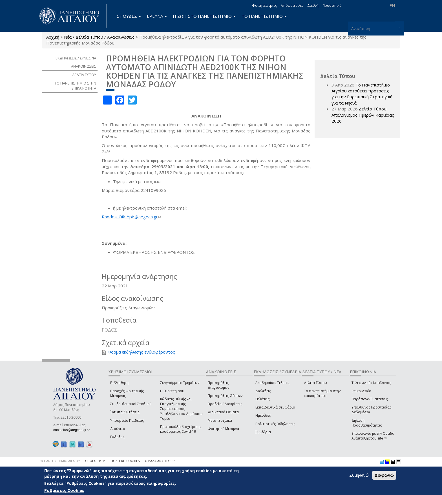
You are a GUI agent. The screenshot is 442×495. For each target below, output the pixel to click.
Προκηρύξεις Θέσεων (225, 395)
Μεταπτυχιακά (220, 420)
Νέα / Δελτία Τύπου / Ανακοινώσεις (99, 37)
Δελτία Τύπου (315, 382)
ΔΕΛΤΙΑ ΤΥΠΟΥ (84, 74)
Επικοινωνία (361, 391)
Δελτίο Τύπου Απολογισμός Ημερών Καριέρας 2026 (363, 115)
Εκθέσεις (262, 399)
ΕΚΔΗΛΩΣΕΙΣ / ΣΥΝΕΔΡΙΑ (76, 58)
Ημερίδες (263, 415)
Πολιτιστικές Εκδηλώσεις (275, 423)
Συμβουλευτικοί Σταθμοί (130, 403)
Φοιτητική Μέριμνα (223, 428)
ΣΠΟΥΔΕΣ (129, 16)
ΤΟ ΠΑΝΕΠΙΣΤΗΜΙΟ (264, 16)
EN (392, 5)
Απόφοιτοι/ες (292, 5)
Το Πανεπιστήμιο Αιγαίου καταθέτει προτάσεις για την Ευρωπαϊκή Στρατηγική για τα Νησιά (362, 94)
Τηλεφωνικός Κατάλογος (371, 382)
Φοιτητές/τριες (264, 5)
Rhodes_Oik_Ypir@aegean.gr (131, 216)
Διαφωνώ (384, 475)
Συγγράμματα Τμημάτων (179, 382)
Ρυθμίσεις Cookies (64, 490)
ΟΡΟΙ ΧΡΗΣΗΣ (95, 461)
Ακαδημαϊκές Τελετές (272, 382)
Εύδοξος (117, 436)
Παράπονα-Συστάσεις (370, 399)
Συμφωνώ (359, 475)
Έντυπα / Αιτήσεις (124, 412)
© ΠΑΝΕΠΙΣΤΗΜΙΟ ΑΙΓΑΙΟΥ (60, 461)
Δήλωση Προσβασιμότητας (367, 423)
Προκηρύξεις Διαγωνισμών (218, 385)
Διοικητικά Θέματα (223, 412)
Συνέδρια (263, 432)
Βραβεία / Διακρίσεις (225, 403)
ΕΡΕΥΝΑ (157, 16)
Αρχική (52, 37)
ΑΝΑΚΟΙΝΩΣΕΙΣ (83, 66)
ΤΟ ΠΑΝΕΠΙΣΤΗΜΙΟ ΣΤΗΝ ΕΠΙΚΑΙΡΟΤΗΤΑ (75, 86)
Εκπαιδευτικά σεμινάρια (275, 407)
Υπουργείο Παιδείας (127, 420)
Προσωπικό (332, 5)
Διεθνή (313, 5)
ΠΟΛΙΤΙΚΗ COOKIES (125, 461)
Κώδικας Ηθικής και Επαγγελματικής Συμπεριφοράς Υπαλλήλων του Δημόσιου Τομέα (181, 409)
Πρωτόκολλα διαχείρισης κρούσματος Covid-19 (180, 429)
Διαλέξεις (263, 391)
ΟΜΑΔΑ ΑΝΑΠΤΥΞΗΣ (160, 461)
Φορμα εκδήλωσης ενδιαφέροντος (141, 352)
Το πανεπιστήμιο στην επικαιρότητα (322, 393)
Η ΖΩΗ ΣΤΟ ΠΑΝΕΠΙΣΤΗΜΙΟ (204, 16)
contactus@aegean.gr (71, 430)
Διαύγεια (117, 428)
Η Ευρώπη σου (172, 391)
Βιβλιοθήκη (119, 382)
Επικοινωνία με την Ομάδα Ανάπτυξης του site (373, 436)
